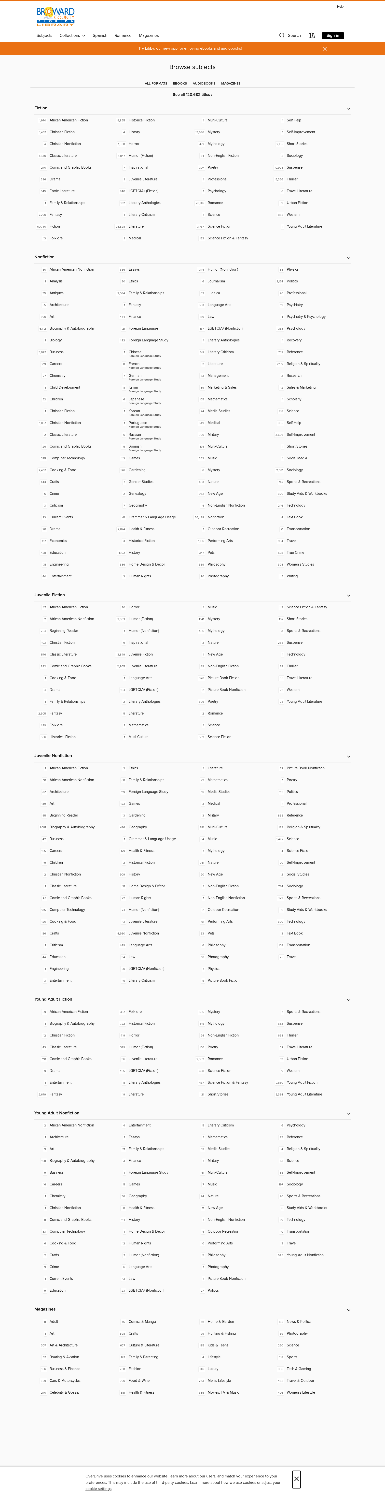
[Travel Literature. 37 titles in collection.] (311, 1047)
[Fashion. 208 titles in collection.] (152, 1369)
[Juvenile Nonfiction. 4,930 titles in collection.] (152, 933)
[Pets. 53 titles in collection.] (232, 933)
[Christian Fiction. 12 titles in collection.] (73, 1035)
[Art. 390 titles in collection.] (73, 317)
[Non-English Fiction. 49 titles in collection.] (232, 666)
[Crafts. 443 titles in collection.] (73, 482)
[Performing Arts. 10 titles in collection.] (232, 1243)
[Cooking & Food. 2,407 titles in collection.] (73, 470)
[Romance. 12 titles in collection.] (232, 713)
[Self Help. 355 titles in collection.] (311, 423)
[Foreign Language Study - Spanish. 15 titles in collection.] (152, 446)
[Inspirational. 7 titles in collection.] (152, 168)
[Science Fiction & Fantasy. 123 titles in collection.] (232, 238)
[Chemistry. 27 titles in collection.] (73, 376)
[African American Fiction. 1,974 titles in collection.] (73, 120)
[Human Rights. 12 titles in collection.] (152, 1243)
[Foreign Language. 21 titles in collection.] (152, 329)
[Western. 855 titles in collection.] (311, 215)
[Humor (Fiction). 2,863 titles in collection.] (152, 619)
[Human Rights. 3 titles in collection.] (152, 576)
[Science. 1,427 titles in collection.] (311, 839)
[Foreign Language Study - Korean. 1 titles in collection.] (152, 411)
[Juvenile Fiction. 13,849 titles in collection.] (152, 654)
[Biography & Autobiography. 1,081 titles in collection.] (73, 827)
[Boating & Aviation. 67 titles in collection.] (73, 1357)
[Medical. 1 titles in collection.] (152, 238)
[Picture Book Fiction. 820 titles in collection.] (232, 678)
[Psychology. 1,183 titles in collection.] (311, 329)
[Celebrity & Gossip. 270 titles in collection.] (73, 1393)
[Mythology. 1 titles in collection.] (232, 851)
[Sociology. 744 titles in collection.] (311, 886)
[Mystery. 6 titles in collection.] (232, 470)
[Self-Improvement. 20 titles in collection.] (311, 863)
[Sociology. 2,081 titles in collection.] (311, 470)
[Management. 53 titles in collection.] (232, 376)
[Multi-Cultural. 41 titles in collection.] (232, 1173)
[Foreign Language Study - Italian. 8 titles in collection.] (152, 388)
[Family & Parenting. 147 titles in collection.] (152, 1357)
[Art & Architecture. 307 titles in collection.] (73, 1345)
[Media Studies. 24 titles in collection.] (232, 411)
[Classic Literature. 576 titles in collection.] (73, 654)
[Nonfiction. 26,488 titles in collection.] (232, 517)
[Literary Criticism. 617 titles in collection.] (232, 352)
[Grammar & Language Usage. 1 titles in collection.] (152, 839)
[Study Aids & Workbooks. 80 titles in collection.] (311, 910)
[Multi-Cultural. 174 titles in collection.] (232, 446)
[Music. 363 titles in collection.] (232, 458)
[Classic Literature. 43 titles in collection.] (73, 1047)
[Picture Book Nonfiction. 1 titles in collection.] (232, 1279)
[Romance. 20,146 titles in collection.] (232, 203)
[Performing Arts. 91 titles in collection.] (232, 922)
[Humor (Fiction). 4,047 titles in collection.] (152, 156)
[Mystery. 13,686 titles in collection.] (232, 132)
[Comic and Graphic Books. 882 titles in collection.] (73, 666)
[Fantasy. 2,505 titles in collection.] (73, 713)
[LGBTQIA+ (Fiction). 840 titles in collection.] (152, 191)
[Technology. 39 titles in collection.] (311, 1220)
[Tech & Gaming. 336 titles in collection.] (311, 1369)
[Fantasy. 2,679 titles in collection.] (73, 1094)
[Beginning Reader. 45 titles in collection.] (73, 815)
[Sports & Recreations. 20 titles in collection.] (311, 1196)
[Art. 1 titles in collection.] (73, 1334)
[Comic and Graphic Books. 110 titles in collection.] (73, 1059)
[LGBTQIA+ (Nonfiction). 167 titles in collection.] (232, 329)
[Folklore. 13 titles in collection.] (73, 238)
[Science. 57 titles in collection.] (311, 1161)
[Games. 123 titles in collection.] (152, 804)
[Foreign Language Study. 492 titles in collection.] (152, 340)
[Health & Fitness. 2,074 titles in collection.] (152, 529)
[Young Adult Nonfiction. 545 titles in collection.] (311, 1255)
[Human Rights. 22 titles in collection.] (152, 898)
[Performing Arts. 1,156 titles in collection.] (232, 541)
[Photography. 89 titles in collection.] (311, 1334)
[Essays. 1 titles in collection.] (152, 1137)
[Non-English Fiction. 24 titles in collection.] (232, 1035)
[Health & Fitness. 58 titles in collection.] (152, 1208)
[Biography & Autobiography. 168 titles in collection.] (73, 1161)
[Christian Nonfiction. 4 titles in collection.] (73, 144)
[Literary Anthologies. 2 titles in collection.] (152, 702)
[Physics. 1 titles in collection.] (232, 969)
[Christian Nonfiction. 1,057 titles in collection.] (73, 423)
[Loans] (311, 36)
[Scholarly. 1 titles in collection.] (311, 399)
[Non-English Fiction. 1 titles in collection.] (232, 886)
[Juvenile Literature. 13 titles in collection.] (152, 922)
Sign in (333, 35)
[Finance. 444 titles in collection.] (152, 317)
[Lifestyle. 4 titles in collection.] (232, 1357)
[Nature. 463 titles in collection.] (232, 482)
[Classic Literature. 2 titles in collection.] (73, 435)
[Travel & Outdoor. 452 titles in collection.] (311, 1381)
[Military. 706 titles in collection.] (232, 435)
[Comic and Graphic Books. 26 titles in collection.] (73, 446)
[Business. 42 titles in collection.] (73, 839)
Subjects (44, 35)
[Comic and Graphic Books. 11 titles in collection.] (73, 1220)
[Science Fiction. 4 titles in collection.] (311, 851)
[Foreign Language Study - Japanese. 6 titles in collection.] (152, 399)
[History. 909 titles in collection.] (152, 874)
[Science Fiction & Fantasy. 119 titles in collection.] (311, 607)
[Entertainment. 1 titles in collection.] (73, 1083)
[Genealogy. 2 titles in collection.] (152, 494)
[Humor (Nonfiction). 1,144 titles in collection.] (232, 270)
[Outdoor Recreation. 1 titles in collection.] (232, 529)
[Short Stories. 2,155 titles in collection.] (311, 144)
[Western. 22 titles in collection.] (311, 690)
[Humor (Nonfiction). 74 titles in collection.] (152, 910)
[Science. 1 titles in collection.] (232, 215)
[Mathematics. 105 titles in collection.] (232, 399)
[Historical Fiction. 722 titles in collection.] (152, 1024)
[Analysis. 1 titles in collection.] (73, 281)
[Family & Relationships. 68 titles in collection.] (152, 780)
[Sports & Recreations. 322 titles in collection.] (311, 898)
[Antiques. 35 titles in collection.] (73, 293)
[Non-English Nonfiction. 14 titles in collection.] (232, 505)
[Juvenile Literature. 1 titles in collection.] (152, 179)
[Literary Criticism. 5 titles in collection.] (232, 1125)
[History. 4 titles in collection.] (152, 132)
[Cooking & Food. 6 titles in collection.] (73, 1243)
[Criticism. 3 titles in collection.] (73, 505)
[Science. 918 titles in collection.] (311, 411)
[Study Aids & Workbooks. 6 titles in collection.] (311, 1208)
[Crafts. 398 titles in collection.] (152, 1334)
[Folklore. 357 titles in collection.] (152, 1012)
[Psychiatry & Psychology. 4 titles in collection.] (311, 317)
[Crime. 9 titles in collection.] (73, 1267)
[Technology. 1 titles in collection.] (311, 654)
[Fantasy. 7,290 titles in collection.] (73, 215)
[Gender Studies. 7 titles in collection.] (152, 482)
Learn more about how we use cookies (223, 1482)
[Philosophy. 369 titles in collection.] (232, 564)
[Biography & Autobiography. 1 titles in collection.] (73, 1024)
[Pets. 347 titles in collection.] (232, 553)
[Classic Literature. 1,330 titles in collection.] (73, 156)
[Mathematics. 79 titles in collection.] (232, 780)
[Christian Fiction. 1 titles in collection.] (73, 411)
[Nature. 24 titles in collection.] (232, 1196)
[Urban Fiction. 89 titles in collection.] (311, 203)
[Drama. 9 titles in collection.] (73, 1071)
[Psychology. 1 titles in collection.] (232, 191)
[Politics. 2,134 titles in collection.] (311, 281)
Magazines (149, 35)
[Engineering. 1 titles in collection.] (73, 969)
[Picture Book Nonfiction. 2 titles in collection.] (232, 690)
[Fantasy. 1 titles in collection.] (152, 305)
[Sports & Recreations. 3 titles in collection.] (311, 631)
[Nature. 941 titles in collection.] (232, 863)
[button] (289, 36)
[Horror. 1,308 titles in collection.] (152, 144)
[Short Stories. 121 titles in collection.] (232, 1094)
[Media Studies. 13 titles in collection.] (232, 1149)
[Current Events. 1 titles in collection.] (73, 1279)
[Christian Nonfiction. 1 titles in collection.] (73, 1208)
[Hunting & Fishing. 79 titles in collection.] (232, 1334)
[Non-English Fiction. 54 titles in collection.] (232, 156)
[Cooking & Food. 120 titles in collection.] (73, 922)
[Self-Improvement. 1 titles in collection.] (311, 132)
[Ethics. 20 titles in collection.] (152, 281)
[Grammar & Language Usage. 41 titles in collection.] (152, 517)
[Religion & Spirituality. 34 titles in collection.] (311, 1149)
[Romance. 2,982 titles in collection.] (232, 1059)
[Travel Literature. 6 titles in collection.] (311, 191)
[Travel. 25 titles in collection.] (311, 957)
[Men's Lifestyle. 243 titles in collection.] (232, 1381)
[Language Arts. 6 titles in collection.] (152, 1267)
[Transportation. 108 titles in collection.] (311, 945)
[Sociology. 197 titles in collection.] (311, 1184)
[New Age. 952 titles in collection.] (232, 494)
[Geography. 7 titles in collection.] (152, 505)
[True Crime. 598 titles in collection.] (311, 553)
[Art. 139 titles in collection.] (73, 804)
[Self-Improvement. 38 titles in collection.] (311, 1173)
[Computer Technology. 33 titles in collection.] (73, 1232)
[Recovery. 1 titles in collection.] (311, 340)
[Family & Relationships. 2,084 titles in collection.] (152, 293)
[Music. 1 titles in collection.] (232, 607)
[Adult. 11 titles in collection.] (73, 1322)
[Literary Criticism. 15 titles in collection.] (152, 981)
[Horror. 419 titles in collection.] (152, 1035)
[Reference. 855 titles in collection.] (311, 815)
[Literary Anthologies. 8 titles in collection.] (152, 1083)
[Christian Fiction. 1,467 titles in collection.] (73, 132)
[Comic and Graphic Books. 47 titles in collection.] (73, 898)
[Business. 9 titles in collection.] (73, 1173)
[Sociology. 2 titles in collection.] (311, 156)
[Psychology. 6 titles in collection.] (311, 1125)
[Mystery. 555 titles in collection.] (232, 1012)
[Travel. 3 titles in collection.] (311, 1243)
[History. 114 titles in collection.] (152, 1220)
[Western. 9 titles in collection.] (311, 1071)
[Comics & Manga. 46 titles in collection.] (152, 1322)
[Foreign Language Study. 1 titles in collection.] (152, 1173)
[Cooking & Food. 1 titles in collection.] (73, 678)
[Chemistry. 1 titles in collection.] (73, 1196)
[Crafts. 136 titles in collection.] (73, 933)
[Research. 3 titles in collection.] (311, 376)
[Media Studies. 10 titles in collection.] (232, 792)
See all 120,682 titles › (192, 94)
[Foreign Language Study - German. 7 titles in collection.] (152, 376)
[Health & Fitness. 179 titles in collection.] (152, 851)
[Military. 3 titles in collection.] (232, 815)
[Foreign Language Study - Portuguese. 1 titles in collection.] (152, 423)
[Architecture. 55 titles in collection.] (73, 305)
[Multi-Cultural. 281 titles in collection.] (232, 827)
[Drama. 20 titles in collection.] (73, 529)
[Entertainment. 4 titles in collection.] (152, 1125)
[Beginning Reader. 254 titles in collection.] (73, 631)
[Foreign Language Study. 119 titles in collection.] (152, 792)
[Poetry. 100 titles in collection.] (232, 1047)
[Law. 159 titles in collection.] (232, 317)
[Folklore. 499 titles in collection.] (73, 725)
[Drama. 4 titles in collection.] (73, 690)
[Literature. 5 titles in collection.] (152, 713)
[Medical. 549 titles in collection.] (232, 423)
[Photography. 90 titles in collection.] (232, 576)
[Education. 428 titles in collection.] (73, 553)
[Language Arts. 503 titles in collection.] (232, 305)
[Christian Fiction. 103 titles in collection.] (73, 643)
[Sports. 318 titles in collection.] (311, 1357)
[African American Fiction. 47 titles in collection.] (73, 607)
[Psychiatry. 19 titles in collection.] (311, 305)
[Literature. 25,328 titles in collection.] (152, 227)
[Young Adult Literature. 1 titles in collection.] (311, 227)
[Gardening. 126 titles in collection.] (152, 470)
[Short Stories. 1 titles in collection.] (311, 446)
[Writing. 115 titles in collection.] (311, 576)
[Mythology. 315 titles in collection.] (232, 1024)
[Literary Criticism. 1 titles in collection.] (152, 215)
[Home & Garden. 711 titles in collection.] (232, 1322)
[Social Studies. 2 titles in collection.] (311, 874)
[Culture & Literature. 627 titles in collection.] (152, 1345)
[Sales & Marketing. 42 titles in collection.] (311, 388)
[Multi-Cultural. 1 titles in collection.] (232, 120)
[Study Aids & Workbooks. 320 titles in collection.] (311, 494)
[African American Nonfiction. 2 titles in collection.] (73, 619)
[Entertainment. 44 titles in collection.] (73, 576)
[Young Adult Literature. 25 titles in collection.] (311, 702)
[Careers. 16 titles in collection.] (73, 1184)
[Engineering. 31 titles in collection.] (73, 564)
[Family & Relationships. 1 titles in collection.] (73, 203)
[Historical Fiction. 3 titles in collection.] (152, 541)
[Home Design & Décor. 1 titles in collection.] (152, 1232)
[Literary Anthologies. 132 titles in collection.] (152, 203)
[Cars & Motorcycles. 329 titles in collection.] (73, 1381)
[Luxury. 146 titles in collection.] (232, 1369)
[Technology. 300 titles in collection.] (311, 922)
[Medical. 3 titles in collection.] (232, 804)
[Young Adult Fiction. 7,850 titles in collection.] (311, 1083)
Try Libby (146, 48)
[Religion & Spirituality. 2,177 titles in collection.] (311, 364)
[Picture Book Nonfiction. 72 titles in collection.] (311, 768)
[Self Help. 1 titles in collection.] (311, 120)
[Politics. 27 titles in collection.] (232, 1291)
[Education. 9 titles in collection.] (73, 1291)
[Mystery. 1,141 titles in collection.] (232, 619)
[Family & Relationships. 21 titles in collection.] (152, 1149)
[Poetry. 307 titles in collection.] (232, 168)
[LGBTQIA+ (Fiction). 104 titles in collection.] (152, 690)
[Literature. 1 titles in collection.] (232, 768)
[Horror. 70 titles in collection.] (152, 607)
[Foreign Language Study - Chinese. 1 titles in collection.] (152, 352)
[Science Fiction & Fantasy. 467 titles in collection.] (232, 1083)
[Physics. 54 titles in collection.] (311, 270)
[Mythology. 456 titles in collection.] (232, 631)
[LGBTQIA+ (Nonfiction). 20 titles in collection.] (152, 969)
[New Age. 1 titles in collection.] (232, 654)
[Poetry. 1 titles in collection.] (311, 780)
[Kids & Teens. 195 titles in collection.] (232, 1345)
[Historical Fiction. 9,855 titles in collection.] (152, 120)
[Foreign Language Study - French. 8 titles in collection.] (152, 364)
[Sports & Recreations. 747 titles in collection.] (311, 482)
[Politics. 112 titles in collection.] (311, 792)
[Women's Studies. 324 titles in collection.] (311, 564)
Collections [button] (72, 35)
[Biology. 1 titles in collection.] (73, 340)
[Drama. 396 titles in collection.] (73, 179)
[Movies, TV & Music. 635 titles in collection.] (232, 1393)
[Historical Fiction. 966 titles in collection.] (73, 737)
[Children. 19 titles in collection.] (73, 863)
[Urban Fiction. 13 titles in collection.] (311, 1059)
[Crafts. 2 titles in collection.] (73, 1255)
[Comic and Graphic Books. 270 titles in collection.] (73, 168)
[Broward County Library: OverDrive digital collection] (56, 17)
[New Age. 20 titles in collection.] (232, 874)
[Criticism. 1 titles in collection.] (73, 945)
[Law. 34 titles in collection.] (152, 957)
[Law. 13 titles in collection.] (152, 1279)
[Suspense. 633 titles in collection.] (311, 1024)
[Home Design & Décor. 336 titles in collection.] (152, 564)
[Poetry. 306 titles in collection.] (232, 702)
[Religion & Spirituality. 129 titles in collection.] (311, 827)
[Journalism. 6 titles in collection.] (232, 281)
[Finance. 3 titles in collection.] (152, 1161)
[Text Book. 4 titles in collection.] (311, 517)
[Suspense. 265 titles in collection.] (311, 643)
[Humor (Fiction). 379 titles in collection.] (152, 1047)
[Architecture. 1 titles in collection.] (73, 1137)
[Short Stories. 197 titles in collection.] (311, 619)
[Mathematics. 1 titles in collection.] (152, 725)
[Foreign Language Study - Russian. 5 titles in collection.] (152, 435)
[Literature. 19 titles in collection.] (152, 1094)
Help (340, 7)
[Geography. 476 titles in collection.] (152, 827)
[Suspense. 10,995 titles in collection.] (311, 168)
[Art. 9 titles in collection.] (73, 1149)
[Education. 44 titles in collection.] (73, 957)
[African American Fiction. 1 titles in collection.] (73, 768)
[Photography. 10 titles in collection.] (232, 957)
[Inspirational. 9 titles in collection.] (152, 643)
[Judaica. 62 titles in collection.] (232, 293)
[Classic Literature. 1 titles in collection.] (73, 886)
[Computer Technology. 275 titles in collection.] (73, 458)
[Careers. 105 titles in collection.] (73, 851)
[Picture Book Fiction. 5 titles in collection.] (232, 981)
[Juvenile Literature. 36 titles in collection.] (152, 1059)
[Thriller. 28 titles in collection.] (311, 666)
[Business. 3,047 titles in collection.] (73, 352)
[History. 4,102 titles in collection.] (152, 553)
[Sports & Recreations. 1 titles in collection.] (311, 1012)
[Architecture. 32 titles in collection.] (73, 792)
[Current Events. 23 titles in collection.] (73, 517)
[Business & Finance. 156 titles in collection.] (73, 1369)
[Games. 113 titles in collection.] (152, 458)
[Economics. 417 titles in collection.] (73, 541)
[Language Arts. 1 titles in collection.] (152, 678)
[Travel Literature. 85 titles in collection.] (311, 678)
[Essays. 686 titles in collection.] (152, 270)
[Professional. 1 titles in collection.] (232, 179)
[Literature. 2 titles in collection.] (232, 364)
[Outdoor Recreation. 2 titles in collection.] (232, 910)
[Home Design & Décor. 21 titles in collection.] (152, 886)
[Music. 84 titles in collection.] (232, 839)
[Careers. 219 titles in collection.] (73, 364)
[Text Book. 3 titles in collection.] (311, 933)
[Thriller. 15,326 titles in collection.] (311, 179)
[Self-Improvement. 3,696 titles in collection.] (311, 435)
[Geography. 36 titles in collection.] (152, 1196)
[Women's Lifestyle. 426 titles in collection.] (311, 1393)
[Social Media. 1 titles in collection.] (311, 458)
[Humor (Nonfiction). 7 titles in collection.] (152, 1255)
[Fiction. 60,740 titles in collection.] (73, 227)
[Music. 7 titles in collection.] (232, 1184)
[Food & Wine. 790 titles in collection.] (152, 1381)
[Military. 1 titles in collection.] (232, 1161)
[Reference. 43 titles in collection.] (311, 1137)
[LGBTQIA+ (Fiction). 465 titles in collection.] (152, 1071)
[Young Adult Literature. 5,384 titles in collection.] (311, 1094)
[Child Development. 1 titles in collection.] (73, 388)
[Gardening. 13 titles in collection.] (152, 815)
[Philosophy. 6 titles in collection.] (232, 945)
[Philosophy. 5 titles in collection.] (232, 1255)
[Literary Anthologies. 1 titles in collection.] (232, 340)
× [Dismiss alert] (325, 49)
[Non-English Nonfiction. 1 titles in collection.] (232, 898)
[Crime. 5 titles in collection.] (73, 494)
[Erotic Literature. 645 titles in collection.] (73, 191)
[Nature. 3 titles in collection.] (232, 643)
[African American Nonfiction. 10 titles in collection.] (73, 780)
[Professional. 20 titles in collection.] (311, 293)
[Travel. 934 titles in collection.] (311, 541)
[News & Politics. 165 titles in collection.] (311, 1322)
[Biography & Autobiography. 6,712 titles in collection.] (73, 329)
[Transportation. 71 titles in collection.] (311, 529)
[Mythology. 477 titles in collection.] (232, 144)
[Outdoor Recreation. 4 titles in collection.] (232, 1232)
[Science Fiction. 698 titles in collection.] (232, 1071)
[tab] (156, 83)
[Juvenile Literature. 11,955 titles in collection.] (152, 666)
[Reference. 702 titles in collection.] (311, 352)
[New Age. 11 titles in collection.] (232, 1208)
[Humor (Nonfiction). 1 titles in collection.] (152, 631)
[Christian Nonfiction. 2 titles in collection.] (73, 874)
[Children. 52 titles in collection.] (73, 399)
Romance (123, 35)
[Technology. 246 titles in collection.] (311, 505)
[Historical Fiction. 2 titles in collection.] (152, 863)
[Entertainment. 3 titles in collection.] (73, 981)
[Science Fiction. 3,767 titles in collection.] (232, 227)
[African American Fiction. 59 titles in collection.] (73, 1012)
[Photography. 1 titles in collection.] (232, 1267)
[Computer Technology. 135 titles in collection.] (73, 910)
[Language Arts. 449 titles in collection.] (152, 945)
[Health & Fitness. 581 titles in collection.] (152, 1393)
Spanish (100, 35)
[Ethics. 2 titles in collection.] (152, 768)
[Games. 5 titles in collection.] (152, 1184)
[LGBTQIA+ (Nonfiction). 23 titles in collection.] (152, 1291)
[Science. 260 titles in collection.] (311, 1345)
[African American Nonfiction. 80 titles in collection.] (73, 270)
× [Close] (296, 1479)
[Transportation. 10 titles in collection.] (311, 1232)
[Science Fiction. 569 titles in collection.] (232, 737)
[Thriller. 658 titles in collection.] (311, 1035)
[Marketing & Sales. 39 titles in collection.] (232, 388)
